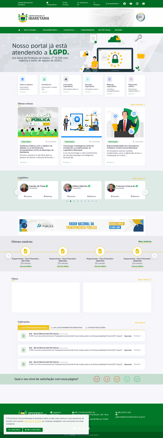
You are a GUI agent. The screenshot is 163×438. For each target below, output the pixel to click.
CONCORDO (14, 430)
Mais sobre (139, 178)
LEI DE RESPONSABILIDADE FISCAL (33, 327)
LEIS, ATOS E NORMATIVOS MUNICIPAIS (66, 327)
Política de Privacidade (32, 421)
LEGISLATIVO (70, 30)
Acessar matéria (25, 266)
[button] (67, 201)
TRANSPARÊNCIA (87, 30)
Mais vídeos (145, 279)
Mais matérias (145, 241)
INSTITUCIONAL (31, 30)
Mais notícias (138, 104)
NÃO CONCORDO (33, 430)
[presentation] (18, 192)
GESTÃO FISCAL (104, 30)
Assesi (73, 435)
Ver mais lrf (140, 323)
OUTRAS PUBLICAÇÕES (95, 327)
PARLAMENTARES (51, 30)
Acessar (138, 336)
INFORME (119, 30)
